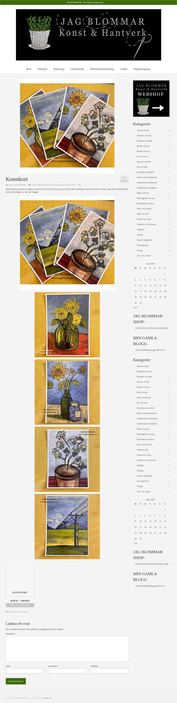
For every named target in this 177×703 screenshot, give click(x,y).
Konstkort (14, 612)
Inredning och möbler (145, 172)
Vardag (140, 250)
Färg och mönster (42, 185)
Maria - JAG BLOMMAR (17, 185)
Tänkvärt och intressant (146, 224)
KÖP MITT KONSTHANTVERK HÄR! (152, 328)
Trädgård (140, 229)
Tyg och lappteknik (144, 240)
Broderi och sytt (143, 151)
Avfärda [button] (107, 2)
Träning (140, 235)
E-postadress (53, 666)
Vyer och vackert (144, 256)
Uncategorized (143, 245)
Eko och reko (142, 156)
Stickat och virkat (144, 219)
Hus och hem (142, 167)
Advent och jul (143, 130)
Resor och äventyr (144, 209)
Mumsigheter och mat (146, 198)
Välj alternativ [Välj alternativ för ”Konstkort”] (20, 605)
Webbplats (94, 666)
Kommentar (10, 634)
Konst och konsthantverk (57, 185)
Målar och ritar (71, 185)
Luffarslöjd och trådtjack (147, 188)
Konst (8, 612)
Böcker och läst (143, 146)
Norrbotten (24, 612)
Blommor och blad (144, 141)
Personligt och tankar (145, 203)
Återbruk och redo (144, 136)
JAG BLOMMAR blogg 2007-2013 (150, 350)
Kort (19, 612)
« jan (135, 307)
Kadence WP (47, 698)
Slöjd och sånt (142, 214)
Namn (8, 666)
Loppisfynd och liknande (147, 183)
